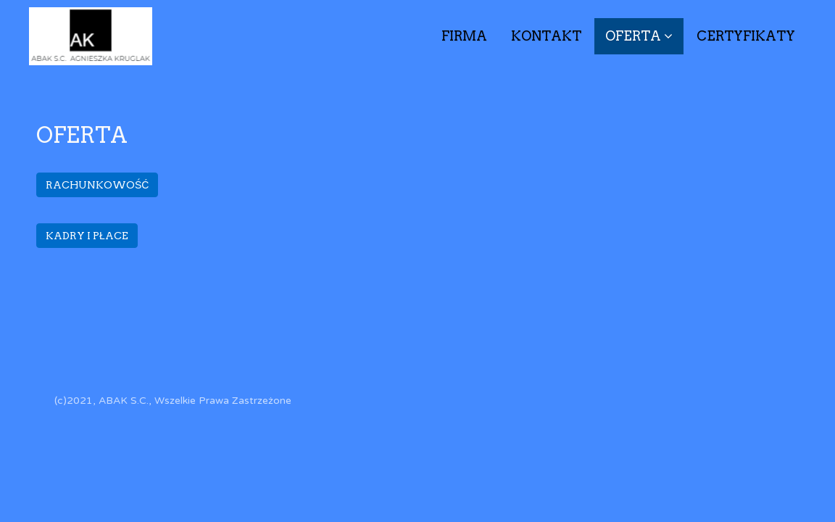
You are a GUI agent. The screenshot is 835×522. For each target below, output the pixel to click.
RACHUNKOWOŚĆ (97, 185)
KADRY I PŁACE (87, 235)
